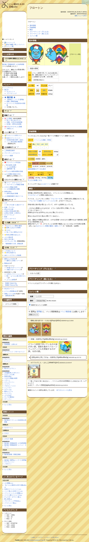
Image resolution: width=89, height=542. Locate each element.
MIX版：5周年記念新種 (14, 124)
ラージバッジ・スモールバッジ (14, 351)
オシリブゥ (8, 393)
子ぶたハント (11, 91)
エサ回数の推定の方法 (13, 174)
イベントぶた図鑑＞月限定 (42, 140)
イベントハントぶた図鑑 (13, 493)
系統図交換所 (10, 150)
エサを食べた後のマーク (16, 205)
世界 (46, 144)
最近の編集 (9, 44)
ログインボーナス (10, 218)
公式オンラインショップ (14, 274)
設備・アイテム (9, 207)
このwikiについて (9, 251)
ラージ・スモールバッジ (14, 183)
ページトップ (10, 42)
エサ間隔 (31, 159)
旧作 (15, 211)
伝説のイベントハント (13, 138)
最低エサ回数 (32, 151)
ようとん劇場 (11, 279)
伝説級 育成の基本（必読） (15, 140)
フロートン (36, 7)
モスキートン (8, 427)
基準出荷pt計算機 (12, 193)
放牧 (44, 90)
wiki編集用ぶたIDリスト (12, 373)
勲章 (5, 217)
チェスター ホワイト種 (12, 497)
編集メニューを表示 (81, 15)
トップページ (8, 88)
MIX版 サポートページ (14, 268)
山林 (42, 144)
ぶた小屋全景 (8, 237)
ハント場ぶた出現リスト (13, 491)
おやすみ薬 (9, 209)
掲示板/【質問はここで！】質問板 (15, 460)
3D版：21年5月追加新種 (14, 122)
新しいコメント (20, 44)
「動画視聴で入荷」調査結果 (13, 243)
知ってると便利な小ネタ (14, 232)
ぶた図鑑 (9, 118)
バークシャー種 (10, 503)
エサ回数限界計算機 (13, 189)
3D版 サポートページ (13, 269)
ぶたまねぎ (8, 395)
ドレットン (8, 359)
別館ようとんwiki (9, 294)
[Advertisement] (57, 112)
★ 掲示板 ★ (9, 97)
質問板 (39, 312)
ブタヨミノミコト (10, 386)
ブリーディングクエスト (12, 153)
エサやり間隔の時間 (10, 187)
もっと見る (8, 404)
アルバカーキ (55, 199)
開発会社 (7, 263)
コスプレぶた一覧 (10, 241)
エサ (5, 203)
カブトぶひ (8, 389)
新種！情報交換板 (12, 101)
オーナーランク (9, 215)
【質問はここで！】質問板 (15, 99)
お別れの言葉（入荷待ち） (13, 213)
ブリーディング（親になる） (40, 34)
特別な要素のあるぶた (13, 235)
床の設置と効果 (11, 165)
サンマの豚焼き (9, 397)
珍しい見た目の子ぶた (14, 120)
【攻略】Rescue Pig (10, 285)
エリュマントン (9, 382)
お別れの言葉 (8, 211)
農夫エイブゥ (8, 391)
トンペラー (8, 388)
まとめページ (45, 184)
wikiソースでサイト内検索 (12, 255)
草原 (38, 144)
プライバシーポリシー (45, 537)
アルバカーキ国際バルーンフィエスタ (42, 201)
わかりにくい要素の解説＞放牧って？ (49, 226)
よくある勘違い (12, 167)
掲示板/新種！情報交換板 (12, 454)
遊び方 (6, 89)
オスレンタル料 (9, 374)
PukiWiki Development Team (37, 540)
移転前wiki (9, 295)
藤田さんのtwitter (9, 259)
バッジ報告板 (66, 312)
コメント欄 (33, 36)
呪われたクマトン (10, 368)
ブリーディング (12, 93)
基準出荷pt (47, 151)
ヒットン (7, 361)
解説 (31, 29)
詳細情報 (33, 27)
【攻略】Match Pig (10, 283)
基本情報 (33, 25)
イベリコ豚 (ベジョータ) (13, 495)
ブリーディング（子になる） (40, 32)
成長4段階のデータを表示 (37, 169)
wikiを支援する (11, 252)
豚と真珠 (8, 499)
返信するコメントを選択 (38, 305)
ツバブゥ (7, 384)
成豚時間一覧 (11, 169)
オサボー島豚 (8, 439)
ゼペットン (8, 399)
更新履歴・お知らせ (10, 344)
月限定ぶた (10, 128)
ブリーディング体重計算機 (15, 184)
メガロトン (8, 464)
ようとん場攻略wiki (10, 291)
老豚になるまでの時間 (13, 227)
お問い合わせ (55, 537)
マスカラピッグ (33, 195)
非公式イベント (9, 288)
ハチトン (7, 380)
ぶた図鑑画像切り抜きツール (13, 196)
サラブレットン (9, 462)
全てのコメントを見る (64, 391)
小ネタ (8, 230)
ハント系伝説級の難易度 (14, 142)
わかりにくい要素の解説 (14, 226)
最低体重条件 (32, 154)
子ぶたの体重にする (35, 180)
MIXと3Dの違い (9, 239)
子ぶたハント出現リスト (14, 135)
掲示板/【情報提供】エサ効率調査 (13, 64)
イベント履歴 (8, 155)
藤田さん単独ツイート (14, 260)
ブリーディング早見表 (13, 162)
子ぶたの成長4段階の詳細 (14, 171)
